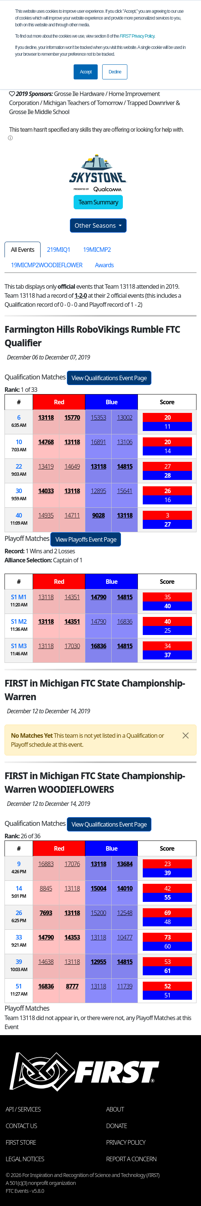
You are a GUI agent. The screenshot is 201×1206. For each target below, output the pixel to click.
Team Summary (98, 202)
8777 (72, 986)
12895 (98, 491)
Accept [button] (86, 72)
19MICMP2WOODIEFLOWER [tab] (46, 265)
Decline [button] (115, 72)
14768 (45, 442)
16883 (46, 864)
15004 (98, 888)
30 (19, 491)
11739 (125, 986)
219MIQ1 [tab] (58, 249)
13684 (124, 864)
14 (19, 888)
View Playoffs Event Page (85, 539)
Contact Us (21, 1126)
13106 (125, 442)
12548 (125, 913)
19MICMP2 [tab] (97, 249)
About (115, 1109)
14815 (124, 466)
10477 (125, 937)
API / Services (23, 1109)
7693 (46, 913)
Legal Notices (25, 1159)
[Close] (185, 735)
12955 (98, 962)
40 (19, 515)
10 (19, 442)
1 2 (18, 621)
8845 (46, 888)
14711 (72, 515)
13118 (45, 417)
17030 (72, 646)
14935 (46, 515)
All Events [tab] (22, 249)
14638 (46, 962)
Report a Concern (131, 1159)
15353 (98, 417)
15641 (125, 491)
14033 (45, 491)
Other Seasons (96, 225)
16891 (98, 442)
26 (19, 913)
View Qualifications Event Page (109, 378)
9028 (98, 515)
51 (19, 986)
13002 (125, 417)
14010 (124, 888)
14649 (72, 466)
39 (19, 962)
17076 (72, 864)
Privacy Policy (137, 36)
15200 (98, 913)
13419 (46, 466)
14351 (72, 597)
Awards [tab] (104, 265)
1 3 (18, 646)
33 (19, 937)
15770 (72, 417)
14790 (98, 597)
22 (19, 466)
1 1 (18, 597)
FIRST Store (21, 1142)
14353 (72, 937)
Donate (116, 1126)
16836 (125, 621)
